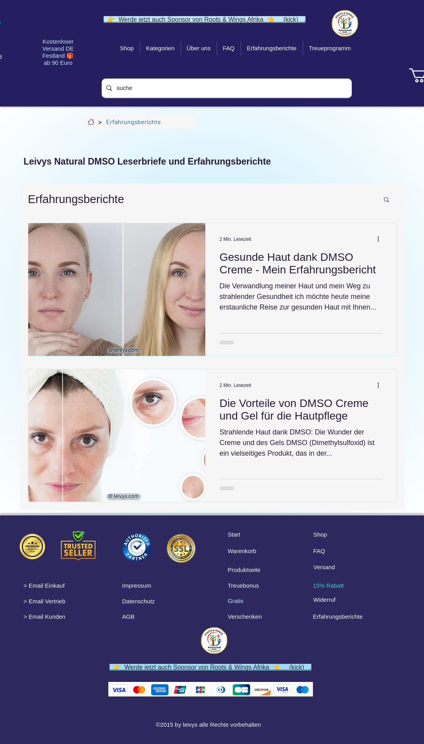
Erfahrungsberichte (76, 199)
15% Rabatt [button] (328, 585)
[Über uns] (91, 122)
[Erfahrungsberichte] (133, 122)
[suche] (226, 88)
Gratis (235, 600)
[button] (386, 200)
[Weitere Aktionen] (381, 239)
